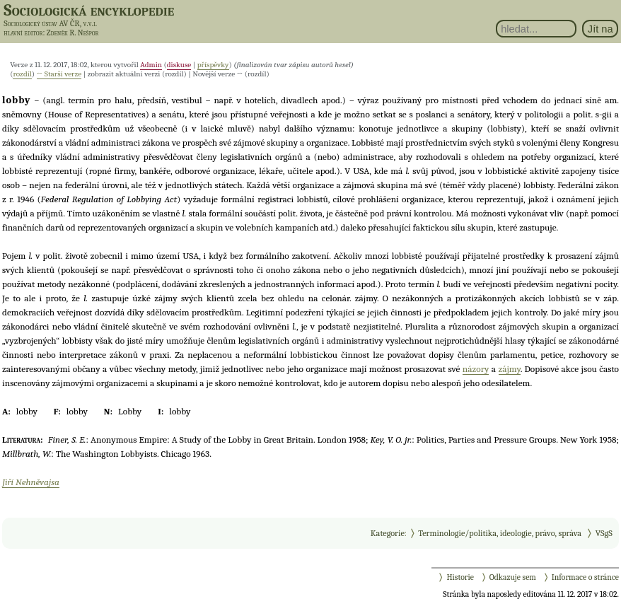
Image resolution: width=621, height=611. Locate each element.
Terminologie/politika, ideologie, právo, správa (499, 533)
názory (476, 368)
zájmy (510, 368)
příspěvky (213, 64)
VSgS (604, 533)
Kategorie (388, 533)
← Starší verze (59, 73)
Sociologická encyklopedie (89, 10)
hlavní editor (23, 32)
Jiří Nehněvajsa (30, 482)
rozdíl (22, 73)
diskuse (179, 64)
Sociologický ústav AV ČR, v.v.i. (50, 23)
